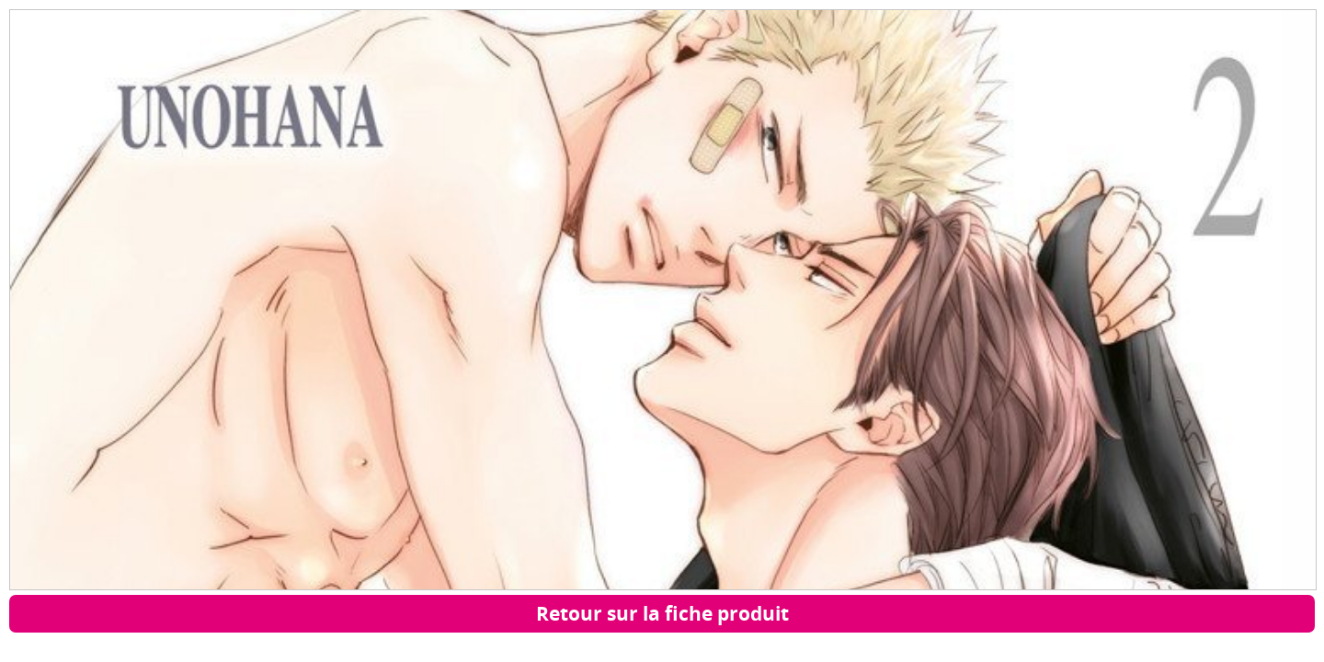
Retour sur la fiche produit (662, 613)
